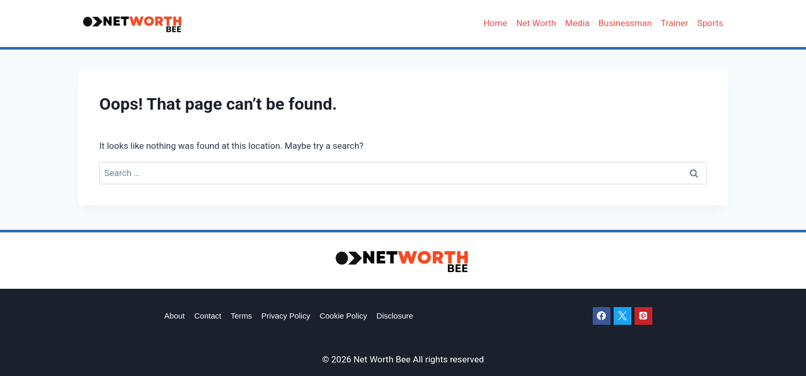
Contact (208, 315)
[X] (622, 316)
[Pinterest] (643, 316)
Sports (710, 23)
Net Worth (536, 23)
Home (495, 23)
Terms (241, 315)
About (174, 315)
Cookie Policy (343, 315)
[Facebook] (602, 316)
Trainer (674, 23)
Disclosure (394, 315)
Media (577, 23)
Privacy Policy (285, 315)
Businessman (625, 23)
